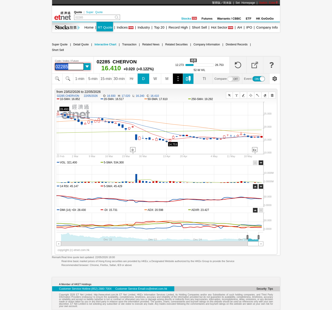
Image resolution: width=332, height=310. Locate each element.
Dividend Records (237, 44)
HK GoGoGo (265, 18)
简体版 (227, 2)
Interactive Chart (105, 44)
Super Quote (94, 12)
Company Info (267, 27)
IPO (249, 27)
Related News (151, 44)
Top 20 (159, 27)
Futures (207, 18)
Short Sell (199, 27)
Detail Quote (81, 44)
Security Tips (264, 288)
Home (89, 27)
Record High (178, 27)
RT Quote (105, 27)
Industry (144, 27)
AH (239, 27)
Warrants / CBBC (229, 18)
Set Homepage (245, 2)
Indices (122, 27)
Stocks (189, 18)
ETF (249, 18)
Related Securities (176, 44)
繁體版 (216, 2)
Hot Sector (219, 27)
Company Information (206, 44)
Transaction (129, 44)
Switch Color (268, 2)
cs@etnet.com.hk (156, 288)
